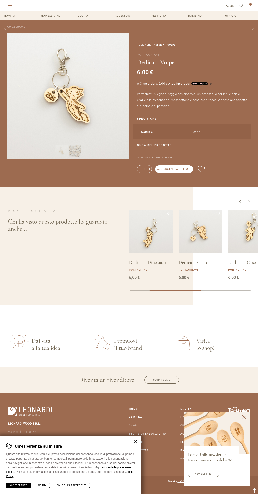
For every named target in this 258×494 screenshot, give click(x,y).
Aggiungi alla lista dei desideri (201, 169)
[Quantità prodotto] (143, 169)
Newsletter (204, 474)
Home (140, 45)
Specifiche (147, 119)
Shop (150, 45)
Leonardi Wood (30, 6)
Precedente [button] (240, 201)
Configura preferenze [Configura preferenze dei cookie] (71, 485)
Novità (9, 16)
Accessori (123, 16)
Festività (158, 16)
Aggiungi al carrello (172, 169)
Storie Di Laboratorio (147, 434)
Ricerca (249, 26)
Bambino (195, 16)
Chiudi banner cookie (136, 441)
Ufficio (230, 16)
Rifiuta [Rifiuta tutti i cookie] (42, 485)
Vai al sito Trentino (239, 410)
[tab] (192, 119)
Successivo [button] (249, 201)
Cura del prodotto (154, 145)
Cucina (83, 16)
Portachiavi (164, 157)
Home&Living (51, 16)
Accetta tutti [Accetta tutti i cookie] (19, 485)
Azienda (135, 417)
